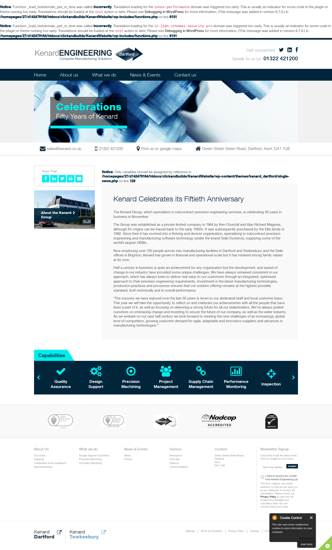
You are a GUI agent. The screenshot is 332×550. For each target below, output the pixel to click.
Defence (174, 461)
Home (40, 73)
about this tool (306, 538)
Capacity (39, 457)
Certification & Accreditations (50, 461)
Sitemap (190, 529)
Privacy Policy (268, 494)
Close (311, 517)
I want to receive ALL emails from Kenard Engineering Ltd (281, 474)
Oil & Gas (174, 457)
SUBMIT (292, 464)
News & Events (145, 73)
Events (128, 457)
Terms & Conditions (211, 529)
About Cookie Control (274, 517)
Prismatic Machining (90, 461)
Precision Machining (90, 457)
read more (306, 544)
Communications (178, 464)
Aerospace (175, 453)
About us (69, 73)
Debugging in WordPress (164, 11)
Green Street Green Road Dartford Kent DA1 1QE (229, 458)
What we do (104, 73)
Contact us (185, 73)
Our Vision (40, 453)
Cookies (254, 529)
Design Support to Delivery (94, 453)
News (127, 453)
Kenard (48, 532)
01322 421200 (280, 56)
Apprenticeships (43, 464)
